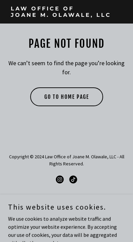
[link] (66, 14)
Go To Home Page (66, 96)
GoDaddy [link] (79, 203)
